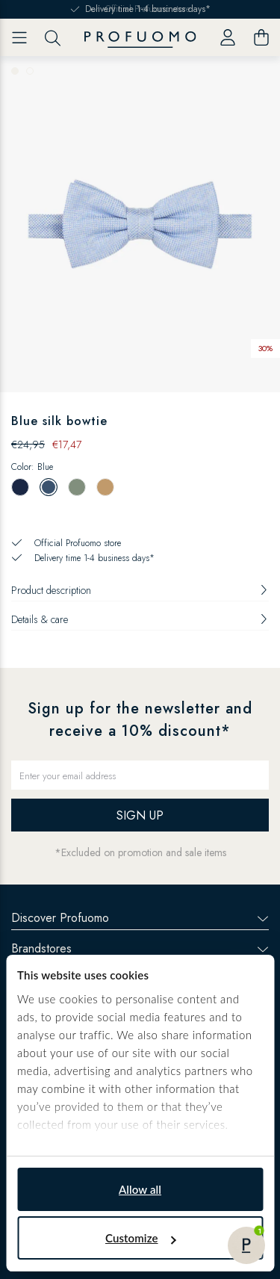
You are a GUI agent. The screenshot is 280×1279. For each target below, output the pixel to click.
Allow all (140, 1189)
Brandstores (140, 948)
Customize (140, 1238)
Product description (140, 590)
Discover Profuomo (140, 917)
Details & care (140, 619)
